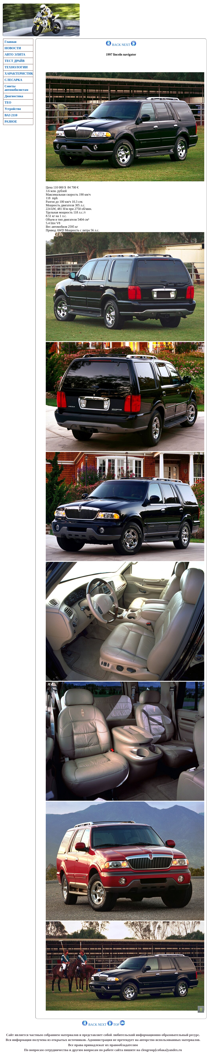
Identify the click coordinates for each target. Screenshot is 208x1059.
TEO (8, 102)
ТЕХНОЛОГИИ (16, 67)
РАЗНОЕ (11, 121)
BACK (113, 44)
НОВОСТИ (13, 48)
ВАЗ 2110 (11, 115)
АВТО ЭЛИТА (15, 54)
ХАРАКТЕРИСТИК (19, 73)
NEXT (129, 44)
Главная (10, 41)
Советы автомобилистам (16, 88)
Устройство (13, 109)
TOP (119, 1024)
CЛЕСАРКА (13, 80)
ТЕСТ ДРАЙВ (15, 60)
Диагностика (14, 96)
